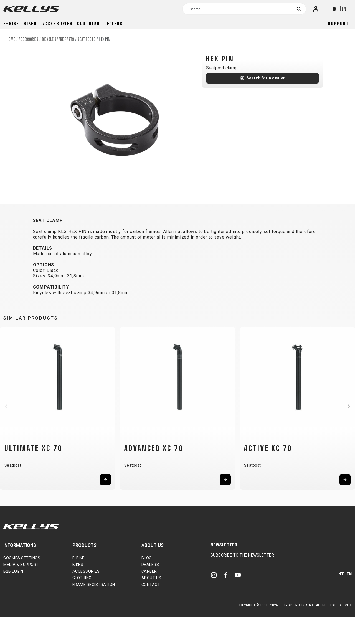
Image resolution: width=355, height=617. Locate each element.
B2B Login (13, 571)
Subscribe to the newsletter (242, 555)
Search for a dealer (266, 78)
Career (149, 571)
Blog (146, 558)
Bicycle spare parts (58, 39)
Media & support (21, 564)
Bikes (30, 23)
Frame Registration (93, 584)
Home (11, 39)
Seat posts (86, 39)
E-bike (11, 23)
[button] (6, 406)
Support (338, 23)
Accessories (57, 23)
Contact (150, 584)
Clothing (88, 23)
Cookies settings (21, 558)
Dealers (113, 23)
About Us (151, 578)
